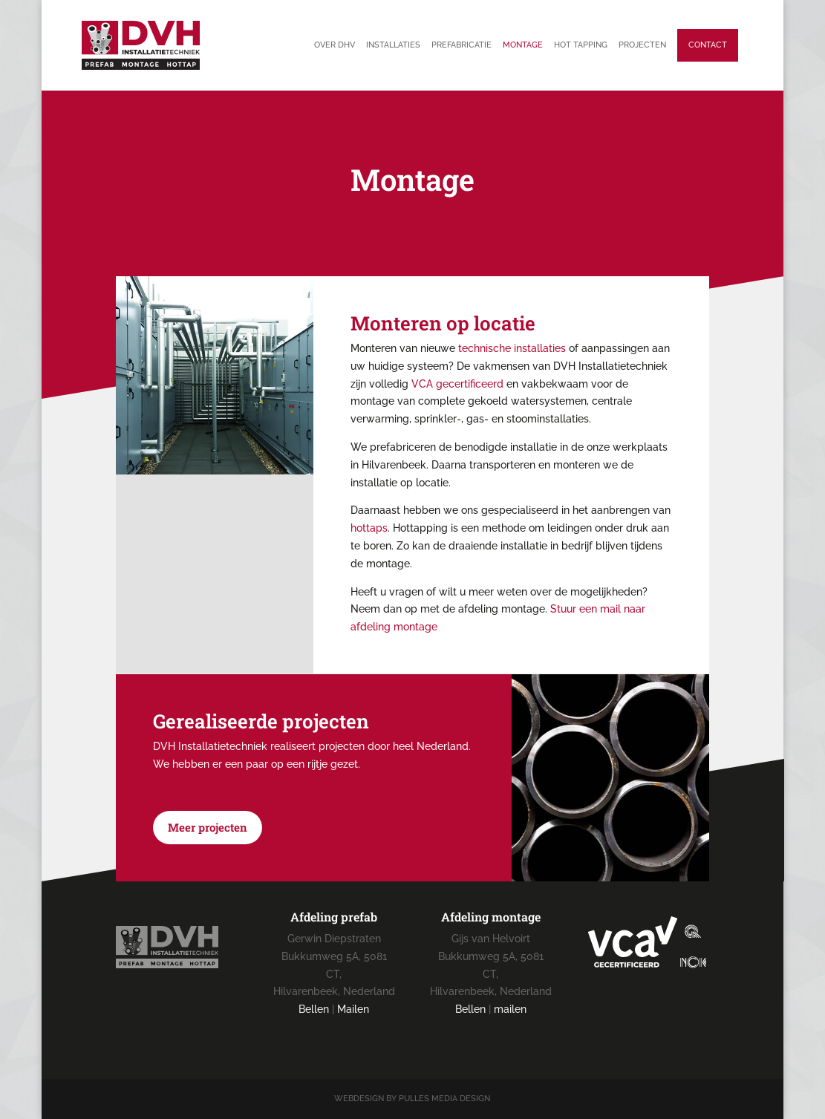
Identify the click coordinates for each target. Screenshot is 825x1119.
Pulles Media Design (444, 1098)
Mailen (353, 1009)
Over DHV (334, 45)
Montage (523, 45)
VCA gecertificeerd (457, 384)
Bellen (314, 1009)
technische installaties (512, 348)
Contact (707, 45)
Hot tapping (580, 45)
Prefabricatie (461, 45)
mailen (510, 1009)
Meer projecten (207, 827)
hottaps (369, 528)
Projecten (642, 45)
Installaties (393, 45)
